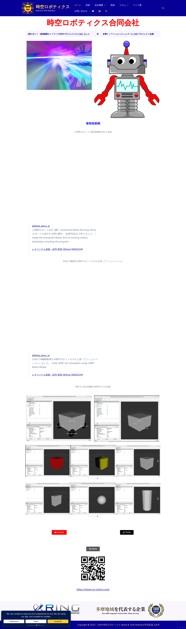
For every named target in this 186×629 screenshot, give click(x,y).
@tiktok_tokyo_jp (41, 226)
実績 (111, 7)
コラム (121, 7)
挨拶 (87, 7)
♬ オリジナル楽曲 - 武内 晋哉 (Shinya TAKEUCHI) (59, 249)
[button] (103, 7)
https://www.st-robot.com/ (92, 592)
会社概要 (99, 7)
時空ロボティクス (53, 6)
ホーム (77, 7)
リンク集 (134, 7)
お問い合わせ (149, 7)
